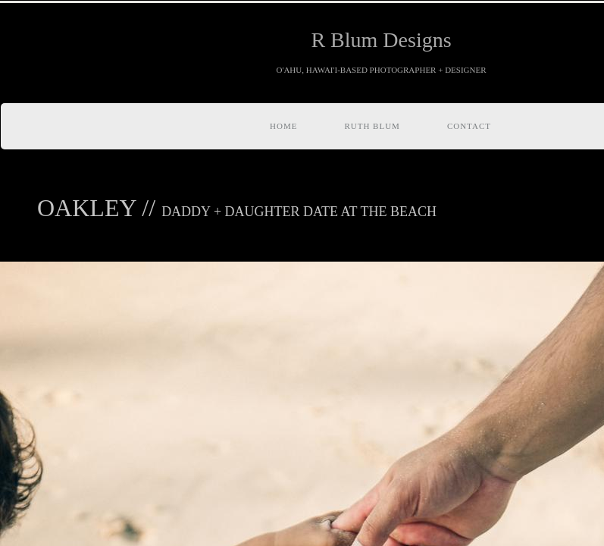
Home (283, 125)
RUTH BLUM (371, 125)
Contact (469, 125)
